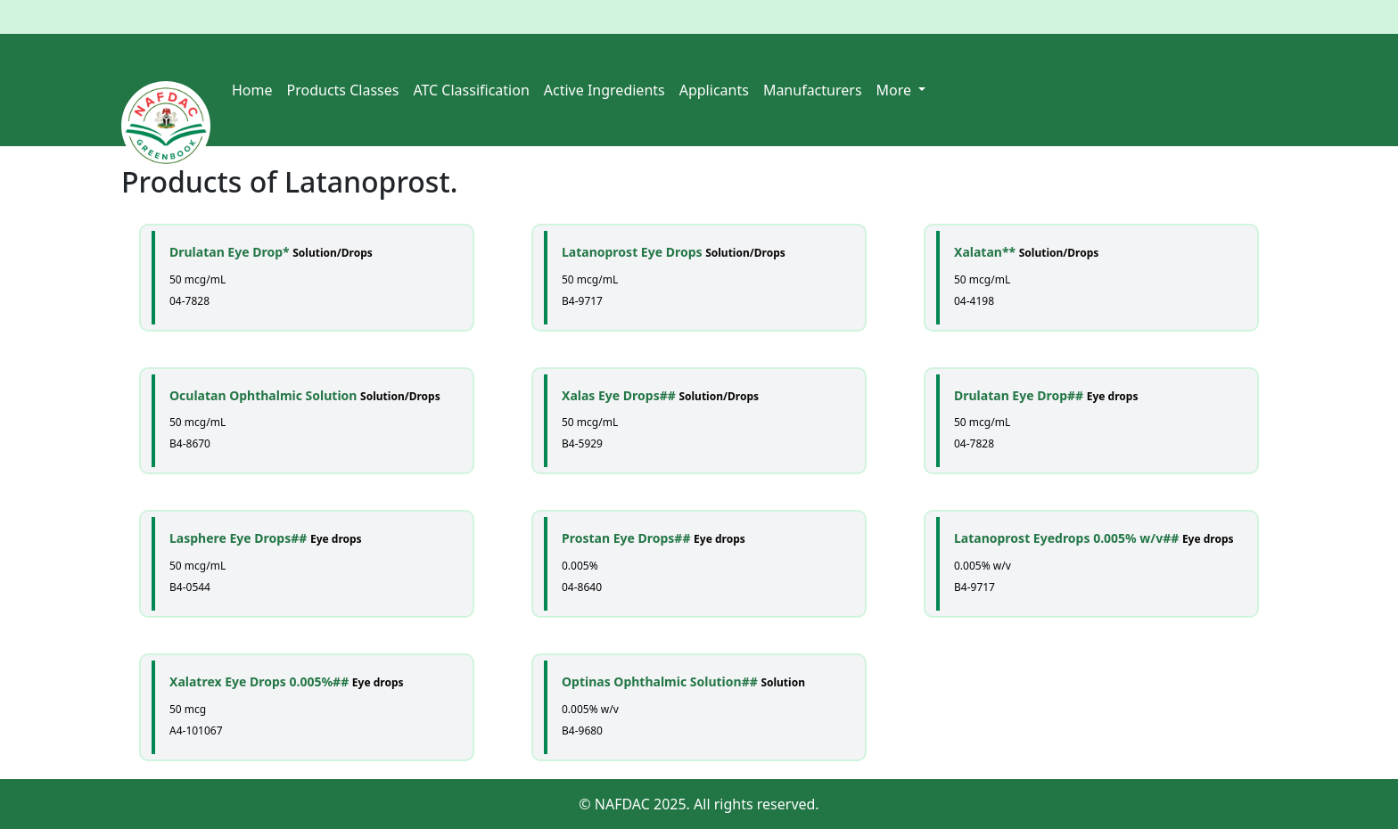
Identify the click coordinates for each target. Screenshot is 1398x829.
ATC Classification (471, 90)
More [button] (896, 90)
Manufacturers (812, 90)
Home (252, 90)
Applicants (714, 90)
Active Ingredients (604, 90)
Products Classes (343, 90)
